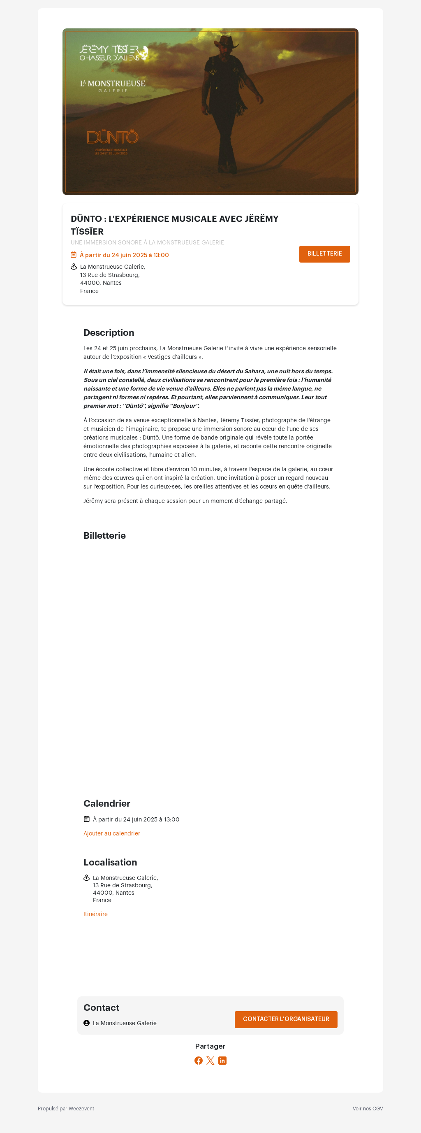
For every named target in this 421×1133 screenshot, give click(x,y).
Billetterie (325, 254)
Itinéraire (95, 914)
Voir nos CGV (368, 1108)
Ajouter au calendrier (111, 834)
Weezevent (81, 1108)
